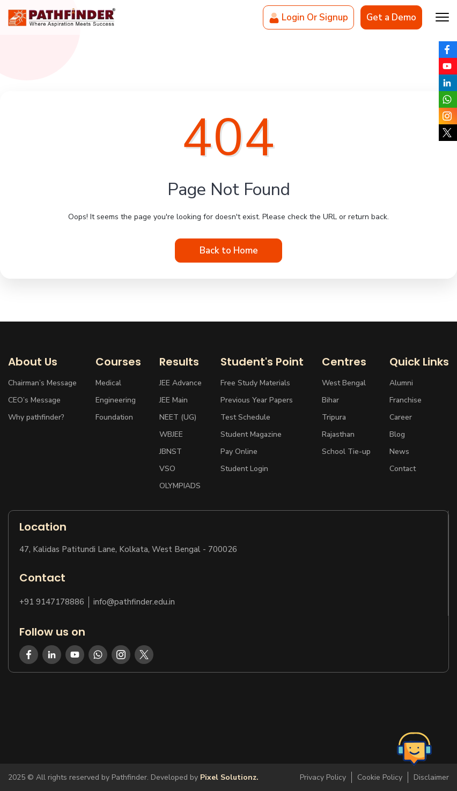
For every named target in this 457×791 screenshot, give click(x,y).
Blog (397, 434)
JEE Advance (180, 383)
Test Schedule (245, 417)
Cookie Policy (379, 777)
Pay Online (238, 451)
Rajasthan (338, 434)
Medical (108, 383)
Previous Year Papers (256, 400)
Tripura (334, 417)
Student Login (244, 469)
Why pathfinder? (36, 417)
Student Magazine (251, 434)
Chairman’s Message (42, 383)
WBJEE (171, 434)
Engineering (115, 400)
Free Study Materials (255, 383)
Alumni (401, 383)
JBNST (170, 451)
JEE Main (173, 400)
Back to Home (229, 250)
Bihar (330, 400)
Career (400, 417)
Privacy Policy (323, 777)
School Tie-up (346, 451)
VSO (167, 469)
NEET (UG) (177, 417)
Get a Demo (391, 17)
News (399, 451)
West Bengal (344, 383)
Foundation (114, 417)
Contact (402, 469)
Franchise (405, 400)
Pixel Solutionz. (229, 777)
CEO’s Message (34, 400)
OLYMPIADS (180, 486)
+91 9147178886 (51, 602)
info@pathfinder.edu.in (134, 602)
